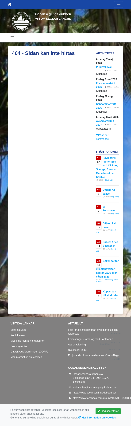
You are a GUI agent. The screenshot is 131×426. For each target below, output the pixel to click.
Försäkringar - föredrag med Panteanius (90, 339)
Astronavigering (77, 344)
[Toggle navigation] (118, 4)
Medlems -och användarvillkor (28, 340)
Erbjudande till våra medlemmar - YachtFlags (93, 355)
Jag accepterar (108, 411)
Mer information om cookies (26, 357)
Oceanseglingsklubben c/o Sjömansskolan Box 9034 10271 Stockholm (91, 378)
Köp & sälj (109, 180)
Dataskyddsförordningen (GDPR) (29, 351)
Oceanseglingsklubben (53, 14)
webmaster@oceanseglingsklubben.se (94, 387)
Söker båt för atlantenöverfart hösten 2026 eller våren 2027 (107, 269)
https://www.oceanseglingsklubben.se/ (94, 392)
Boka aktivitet (18, 329)
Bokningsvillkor (19, 346)
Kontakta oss (18, 335)
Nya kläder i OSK (78, 350)
